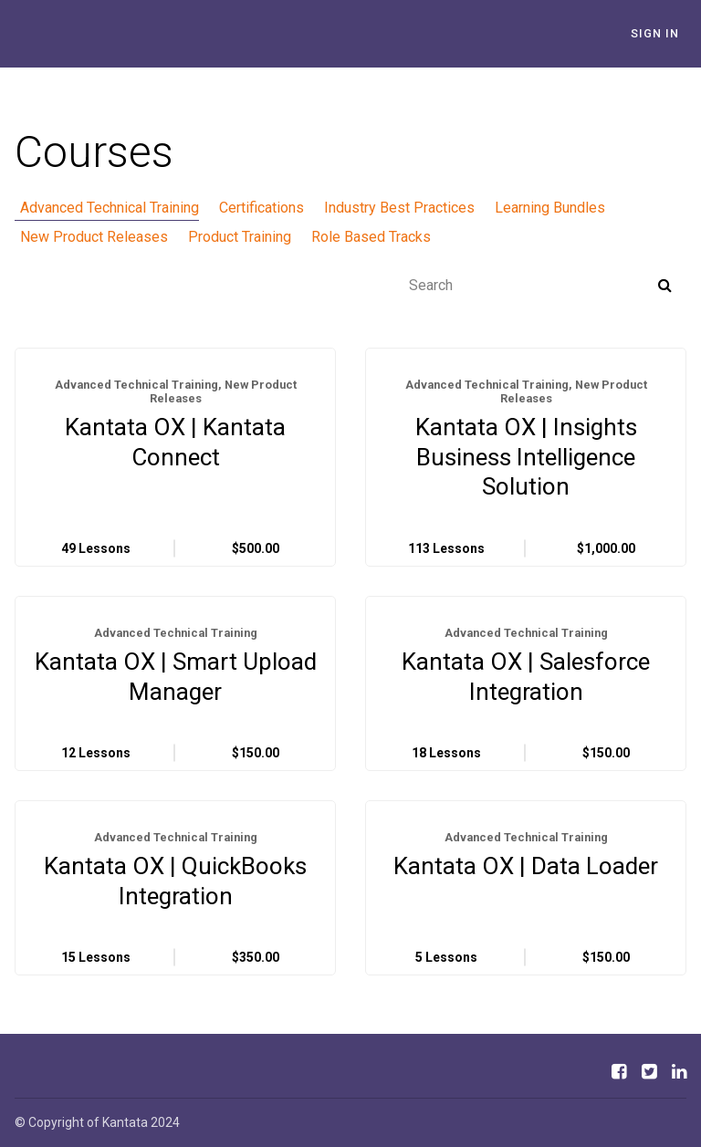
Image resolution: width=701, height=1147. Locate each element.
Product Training (228, 236)
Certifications (250, 207)
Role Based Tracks (354, 236)
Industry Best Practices (383, 207)
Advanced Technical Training (104, 207)
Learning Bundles (528, 207)
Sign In (662, 33)
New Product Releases (88, 236)
